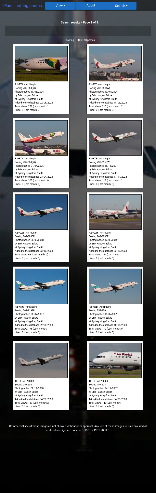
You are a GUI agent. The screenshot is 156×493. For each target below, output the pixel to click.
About (91, 5)
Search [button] (120, 6)
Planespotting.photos (22, 5)
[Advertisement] (78, 464)
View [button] (59, 6)
